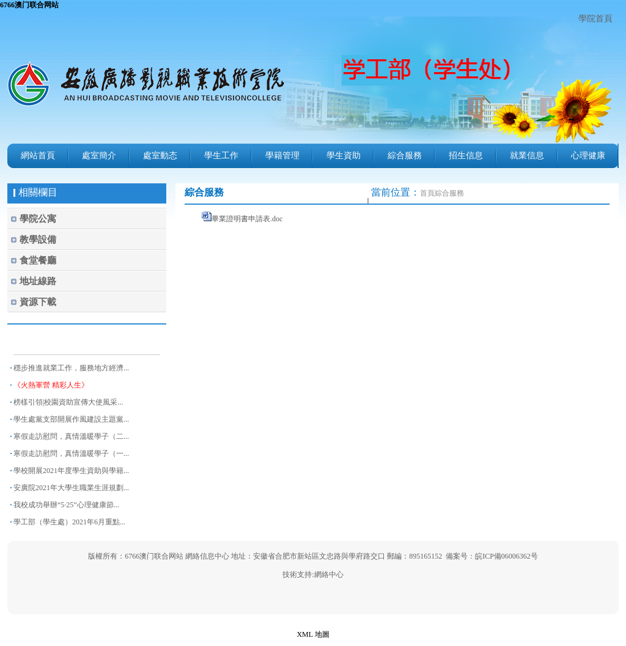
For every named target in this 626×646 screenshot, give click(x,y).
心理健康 (588, 155)
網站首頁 (38, 155)
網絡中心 (329, 574)
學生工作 (221, 155)
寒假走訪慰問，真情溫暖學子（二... (71, 436)
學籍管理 (282, 155)
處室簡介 (99, 155)
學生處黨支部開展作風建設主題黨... (71, 419)
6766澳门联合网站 (29, 5)
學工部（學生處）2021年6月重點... (69, 522)
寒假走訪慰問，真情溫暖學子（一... (71, 453)
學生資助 (343, 155)
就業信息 (527, 155)
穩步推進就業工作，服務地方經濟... (71, 368)
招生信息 (466, 155)
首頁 (427, 193)
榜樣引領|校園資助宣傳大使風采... (68, 402)
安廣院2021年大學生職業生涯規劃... (71, 487)
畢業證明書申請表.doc (247, 219)
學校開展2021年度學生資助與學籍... (71, 470)
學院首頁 (595, 18)
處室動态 (160, 155)
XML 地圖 (312, 634)
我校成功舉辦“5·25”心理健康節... (66, 505)
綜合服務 (405, 155)
